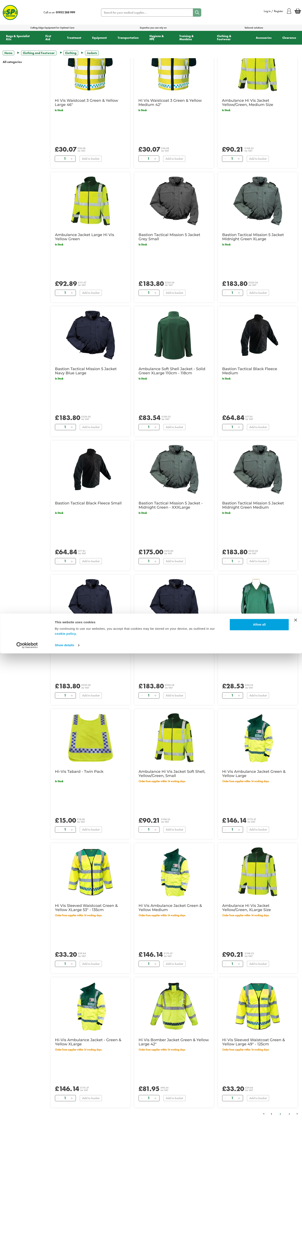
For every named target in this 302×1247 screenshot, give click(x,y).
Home (8, 53)
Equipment (99, 38)
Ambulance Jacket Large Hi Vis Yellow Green (84, 237)
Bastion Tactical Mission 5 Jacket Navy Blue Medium (86, 639)
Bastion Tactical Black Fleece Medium (249, 371)
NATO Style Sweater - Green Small (254, 637)
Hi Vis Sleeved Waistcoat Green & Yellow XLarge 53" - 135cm (86, 908)
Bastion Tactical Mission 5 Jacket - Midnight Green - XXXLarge (171, 505)
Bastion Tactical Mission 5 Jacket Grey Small (169, 237)
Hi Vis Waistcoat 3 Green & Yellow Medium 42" (170, 102)
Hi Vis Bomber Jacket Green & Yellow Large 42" (174, 1042)
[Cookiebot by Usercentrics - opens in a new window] (27, 1239)
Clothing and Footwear (39, 53)
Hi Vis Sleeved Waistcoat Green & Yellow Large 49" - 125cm (253, 1042)
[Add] (72, 159)
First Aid (48, 37)
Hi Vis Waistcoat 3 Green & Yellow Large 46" (86, 102)
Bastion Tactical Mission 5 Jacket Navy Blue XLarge (169, 639)
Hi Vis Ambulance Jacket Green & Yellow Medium (170, 908)
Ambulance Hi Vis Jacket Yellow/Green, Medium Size (247, 102)
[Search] (197, 12)
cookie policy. (66, 1227)
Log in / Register (277, 11)
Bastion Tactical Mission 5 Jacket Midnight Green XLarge (253, 237)
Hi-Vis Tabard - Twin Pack (79, 771)
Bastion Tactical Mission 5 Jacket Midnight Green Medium (253, 505)
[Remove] (58, 159)
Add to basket (90, 159)
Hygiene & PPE (156, 37)
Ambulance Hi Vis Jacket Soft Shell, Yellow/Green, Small (172, 773)
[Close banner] (295, 1213)
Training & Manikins (186, 37)
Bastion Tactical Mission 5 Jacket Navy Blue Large (86, 371)
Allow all (259, 1218)
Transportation (128, 38)
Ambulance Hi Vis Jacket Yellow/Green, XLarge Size (246, 908)
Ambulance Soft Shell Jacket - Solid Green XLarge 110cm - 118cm (172, 371)
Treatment (74, 38)
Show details (64, 1239)
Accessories (263, 38)
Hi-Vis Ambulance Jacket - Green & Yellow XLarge (88, 1042)
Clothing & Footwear (224, 37)
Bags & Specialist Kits (18, 37)
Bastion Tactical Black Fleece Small (88, 503)
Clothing (70, 53)
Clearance (289, 38)
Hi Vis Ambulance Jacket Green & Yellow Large (253, 773)
